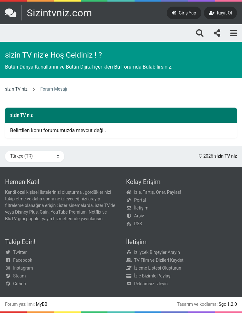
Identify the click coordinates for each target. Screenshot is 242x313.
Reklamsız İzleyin (151, 283)
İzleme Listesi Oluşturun (158, 268)
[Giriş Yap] (184, 13)
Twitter (20, 252)
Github (19, 283)
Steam (19, 275)
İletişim (141, 207)
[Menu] (233, 33)
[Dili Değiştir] (34, 156)
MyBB (41, 304)
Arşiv (139, 215)
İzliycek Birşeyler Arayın (157, 252)
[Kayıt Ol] (220, 13)
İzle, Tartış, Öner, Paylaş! (157, 192)
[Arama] (200, 33)
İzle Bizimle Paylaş (152, 275)
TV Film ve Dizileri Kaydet (159, 260)
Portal (140, 200)
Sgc (222, 304)
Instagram (23, 268)
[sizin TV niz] (48, 13)
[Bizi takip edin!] (217, 33)
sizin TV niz (16, 89)
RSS (138, 223)
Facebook (22, 260)
